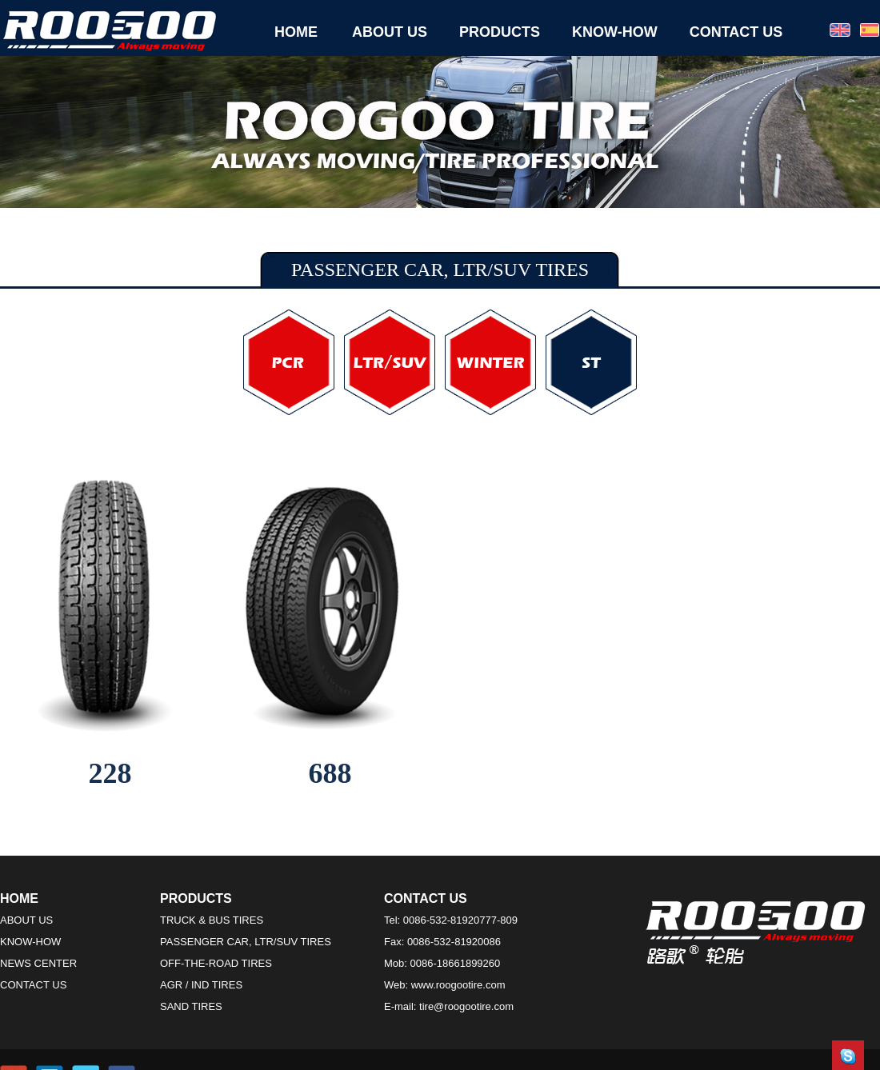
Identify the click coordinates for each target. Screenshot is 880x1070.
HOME (296, 32)
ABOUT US (389, 32)
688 (330, 773)
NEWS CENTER (38, 963)
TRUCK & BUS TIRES (211, 920)
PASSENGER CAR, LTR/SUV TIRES (245, 942)
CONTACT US (736, 32)
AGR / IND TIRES (201, 985)
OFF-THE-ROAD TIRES (216, 963)
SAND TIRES (191, 1006)
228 (110, 773)
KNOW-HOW (615, 32)
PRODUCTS (499, 32)
